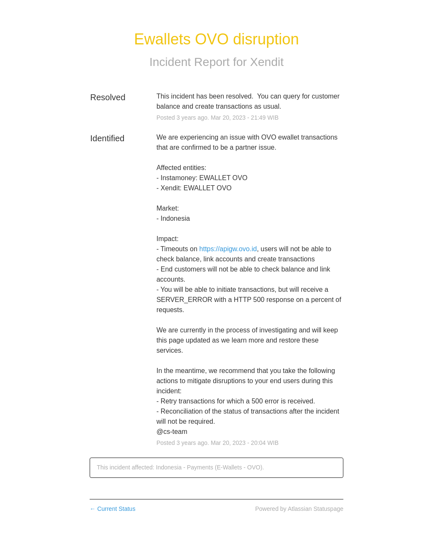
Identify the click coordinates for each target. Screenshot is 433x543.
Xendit (266, 62)
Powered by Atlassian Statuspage (299, 508)
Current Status (112, 508)
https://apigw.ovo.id (228, 248)
